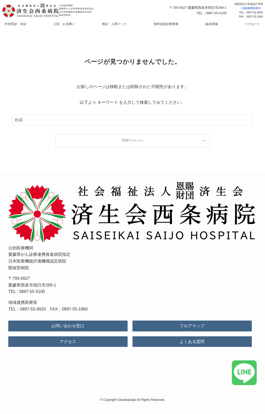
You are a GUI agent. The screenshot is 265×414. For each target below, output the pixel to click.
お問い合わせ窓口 (67, 329)
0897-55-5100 (32, 295)
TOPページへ (132, 144)
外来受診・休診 (35, 26)
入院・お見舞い (76, 26)
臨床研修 (200, 26)
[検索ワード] (132, 123)
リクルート (233, 26)
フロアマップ (192, 329)
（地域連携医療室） (251, 8)
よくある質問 (192, 345)
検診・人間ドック (118, 26)
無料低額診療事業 (162, 26)
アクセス (68, 345)
